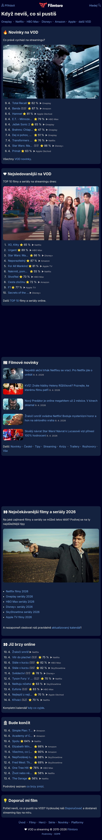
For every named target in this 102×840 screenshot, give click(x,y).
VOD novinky (23, 159)
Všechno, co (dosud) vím (22, 751)
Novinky (16, 446)
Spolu (15, 741)
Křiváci (16, 699)
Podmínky (47, 834)
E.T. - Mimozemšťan (22, 119)
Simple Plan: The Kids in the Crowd (22, 730)
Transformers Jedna (22, 140)
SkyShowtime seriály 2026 (23, 612)
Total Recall (19, 103)
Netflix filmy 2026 (17, 591)
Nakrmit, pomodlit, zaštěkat (18, 271)
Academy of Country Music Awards (22, 735)
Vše (5, 450)
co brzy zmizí (35, 786)
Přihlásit (8, 5)
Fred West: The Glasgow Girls (22, 762)
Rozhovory (89, 446)
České (28, 446)
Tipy (37, 446)
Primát (16, 151)
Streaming (49, 446)
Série (51, 822)
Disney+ (47, 21)
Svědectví (18, 673)
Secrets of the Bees (18, 292)
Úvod (22, 822)
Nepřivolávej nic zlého (22, 757)
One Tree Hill (20, 767)
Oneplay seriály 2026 (19, 596)
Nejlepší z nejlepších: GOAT (22, 694)
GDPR (57, 834)
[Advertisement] (51, 332)
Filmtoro (73, 829)
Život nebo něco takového (22, 773)
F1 (9, 287)
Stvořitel (13, 276)
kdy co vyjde (36, 707)
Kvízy (62, 446)
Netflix (20, 21)
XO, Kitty (13, 244)
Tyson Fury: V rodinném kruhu (22, 678)
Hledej (95, 5)
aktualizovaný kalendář (66, 627)
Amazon (60, 21)
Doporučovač (73, 808)
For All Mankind (18, 266)
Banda (16, 108)
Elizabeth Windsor (22, 746)
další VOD (85, 21)
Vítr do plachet (21, 657)
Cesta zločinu (16, 282)
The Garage (19, 778)
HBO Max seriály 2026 (20, 601)
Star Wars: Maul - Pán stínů (22, 145)
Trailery (74, 446)
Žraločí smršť (20, 652)
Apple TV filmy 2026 (19, 617)
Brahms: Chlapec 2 (22, 129)
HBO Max (33, 21)
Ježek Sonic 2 (21, 124)
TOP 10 (14, 300)
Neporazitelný (17, 260)
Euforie (16, 689)
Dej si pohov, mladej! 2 (22, 135)
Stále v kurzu (20, 662)
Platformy (77, 822)
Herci (42, 822)
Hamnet (17, 113)
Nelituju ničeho (21, 684)
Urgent (12, 250)
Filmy (32, 822)
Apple (72, 21)
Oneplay (6, 21)
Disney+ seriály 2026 (19, 606)
